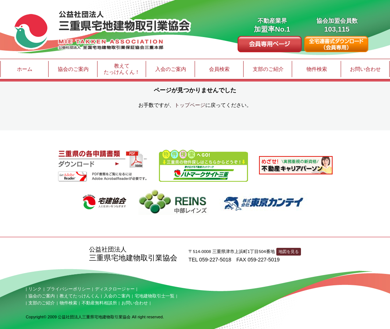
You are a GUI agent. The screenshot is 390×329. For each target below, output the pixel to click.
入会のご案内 (170, 69)
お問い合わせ (365, 69)
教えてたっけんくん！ (122, 69)
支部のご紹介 (268, 69)
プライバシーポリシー (68, 289)
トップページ (189, 105)
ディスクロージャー (115, 289)
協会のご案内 (73, 69)
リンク (35, 289)
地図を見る (289, 251)
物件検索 (316, 69)
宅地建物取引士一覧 (154, 296)
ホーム (24, 69)
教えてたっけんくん (79, 296)
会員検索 (219, 69)
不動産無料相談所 (99, 303)
